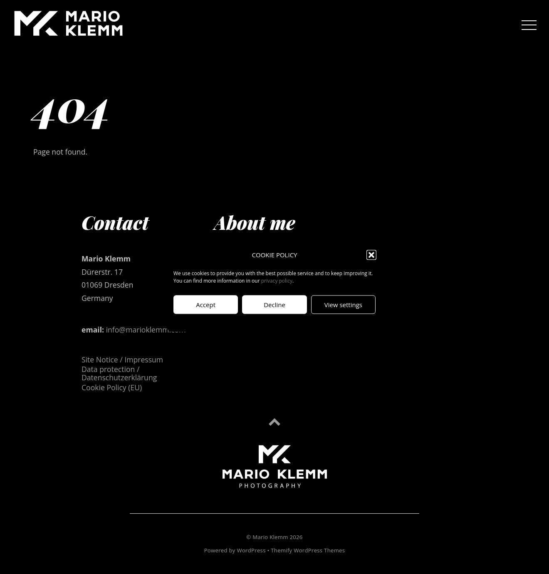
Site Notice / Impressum (122, 360)
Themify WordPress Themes (308, 550)
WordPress (251, 550)
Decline (274, 305)
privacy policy (276, 281)
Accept (205, 305)
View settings (343, 305)
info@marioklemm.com (146, 330)
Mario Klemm (270, 537)
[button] (371, 255)
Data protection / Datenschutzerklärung (119, 373)
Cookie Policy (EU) (112, 387)
